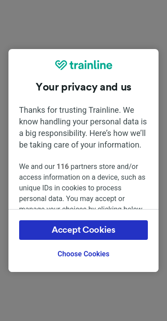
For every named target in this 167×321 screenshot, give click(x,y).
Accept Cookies (83, 230)
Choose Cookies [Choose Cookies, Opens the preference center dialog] (83, 254)
